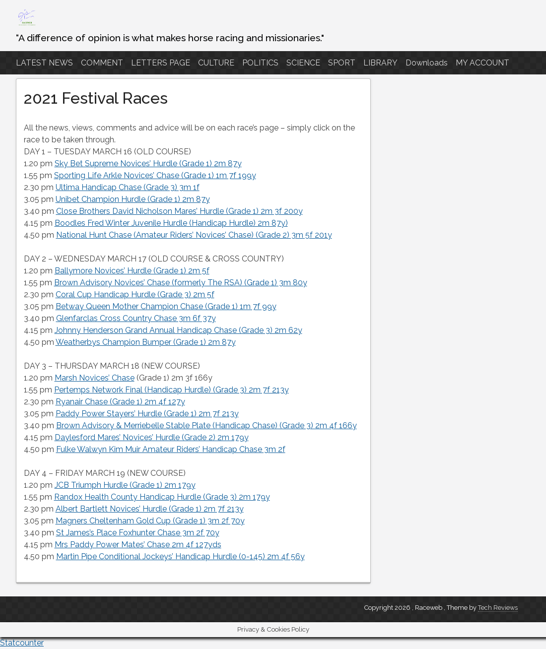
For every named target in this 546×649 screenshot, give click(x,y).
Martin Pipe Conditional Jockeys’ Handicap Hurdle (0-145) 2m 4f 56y (180, 556)
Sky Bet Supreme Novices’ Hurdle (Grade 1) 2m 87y (148, 163)
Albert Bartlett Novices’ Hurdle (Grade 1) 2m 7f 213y (150, 509)
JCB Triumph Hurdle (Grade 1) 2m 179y (125, 485)
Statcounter (22, 643)
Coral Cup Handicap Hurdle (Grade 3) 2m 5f (135, 294)
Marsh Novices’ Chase (95, 378)
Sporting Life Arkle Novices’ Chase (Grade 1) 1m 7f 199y (155, 175)
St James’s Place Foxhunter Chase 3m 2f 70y (137, 532)
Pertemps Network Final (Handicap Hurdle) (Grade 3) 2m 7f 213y (171, 389)
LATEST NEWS (44, 62)
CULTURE (216, 62)
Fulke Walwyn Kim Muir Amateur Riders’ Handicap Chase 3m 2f (170, 449)
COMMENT (102, 62)
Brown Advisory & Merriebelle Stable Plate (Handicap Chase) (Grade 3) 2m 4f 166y (206, 425)
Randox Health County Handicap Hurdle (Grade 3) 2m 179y (162, 497)
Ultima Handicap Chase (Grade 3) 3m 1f (128, 187)
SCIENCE (303, 62)
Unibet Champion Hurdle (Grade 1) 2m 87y (133, 199)
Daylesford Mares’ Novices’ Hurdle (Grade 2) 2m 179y (152, 437)
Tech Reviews (498, 607)
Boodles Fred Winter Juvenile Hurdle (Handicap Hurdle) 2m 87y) (171, 223)
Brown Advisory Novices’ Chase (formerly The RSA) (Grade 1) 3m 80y (180, 282)
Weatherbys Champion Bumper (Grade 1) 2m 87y (146, 342)
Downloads (427, 62)
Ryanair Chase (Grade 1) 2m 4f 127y (120, 401)
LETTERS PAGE (160, 62)
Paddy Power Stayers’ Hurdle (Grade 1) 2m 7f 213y (147, 413)
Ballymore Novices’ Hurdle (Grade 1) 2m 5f (132, 270)
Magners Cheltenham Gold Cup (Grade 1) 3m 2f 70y (150, 520)
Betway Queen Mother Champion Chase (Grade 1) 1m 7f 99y (166, 306)
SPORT (341, 62)
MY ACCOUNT (482, 62)
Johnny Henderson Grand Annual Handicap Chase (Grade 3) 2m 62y (178, 330)
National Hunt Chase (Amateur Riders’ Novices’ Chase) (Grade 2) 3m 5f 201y (194, 235)
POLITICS (260, 62)
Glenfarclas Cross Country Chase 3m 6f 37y (136, 318)
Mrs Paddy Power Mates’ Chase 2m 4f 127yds (138, 544)
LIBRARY (380, 62)
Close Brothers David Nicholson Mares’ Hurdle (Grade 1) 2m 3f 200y (179, 211)
